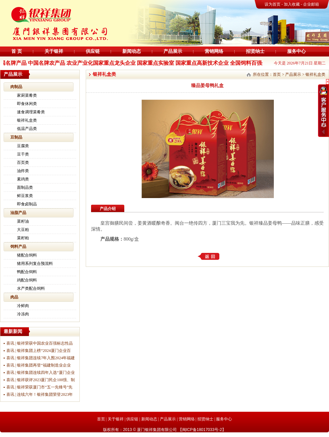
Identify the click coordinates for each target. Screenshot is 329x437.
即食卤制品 (27, 204)
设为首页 (272, 4)
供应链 (93, 51)
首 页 (16, 51)
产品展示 (173, 51)
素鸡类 (23, 179)
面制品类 (25, 187)
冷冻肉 (23, 314)
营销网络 (214, 51)
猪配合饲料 (27, 255)
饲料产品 (18, 246)
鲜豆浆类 (25, 195)
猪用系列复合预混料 (35, 263)
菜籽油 (23, 221)
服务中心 (296, 51)
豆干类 (23, 154)
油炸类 (23, 170)
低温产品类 (27, 128)
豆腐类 (23, 146)
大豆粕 (23, 229)
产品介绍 (108, 208)
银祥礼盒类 (27, 120)
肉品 (14, 297)
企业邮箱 (311, 4)
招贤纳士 (255, 51)
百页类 (23, 162)
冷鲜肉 (23, 305)
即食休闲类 (27, 103)
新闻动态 (131, 51)
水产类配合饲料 (31, 288)
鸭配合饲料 (27, 272)
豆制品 (16, 137)
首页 (277, 74)
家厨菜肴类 (27, 95)
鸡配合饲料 (27, 280)
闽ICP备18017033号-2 (202, 429)
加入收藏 (292, 4)
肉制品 (16, 86)
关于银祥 (54, 51)
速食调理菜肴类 (31, 112)
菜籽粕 (23, 238)
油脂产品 (18, 212)
